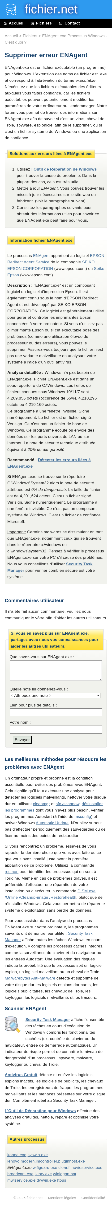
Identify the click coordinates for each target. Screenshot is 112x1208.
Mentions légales (62, 1198)
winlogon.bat (64, 1174)
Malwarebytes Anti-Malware (30, 978)
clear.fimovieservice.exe (80, 1167)
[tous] (62, 1180)
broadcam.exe (20, 1174)
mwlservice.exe (21, 1180)
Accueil (13, 23)
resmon (11, 871)
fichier (48, 9)
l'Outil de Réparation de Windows (64, 169)
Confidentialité (93, 1198)
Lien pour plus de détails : (33, 705)
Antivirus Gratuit (21, 1075)
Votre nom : (20, 722)
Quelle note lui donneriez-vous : (39, 689)
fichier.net (35, 1198)
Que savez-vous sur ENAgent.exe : (42, 657)
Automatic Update (52, 823)
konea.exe (16, 1155)
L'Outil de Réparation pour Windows (40, 1111)
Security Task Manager (47, 1019)
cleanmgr (41, 804)
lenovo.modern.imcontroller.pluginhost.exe (46, 1161)
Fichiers (41, 23)
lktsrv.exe (43, 1174)
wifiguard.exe (45, 1167)
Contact (69, 23)
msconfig (82, 816)
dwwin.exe (46, 1180)
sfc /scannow (67, 804)
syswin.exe (38, 1155)
